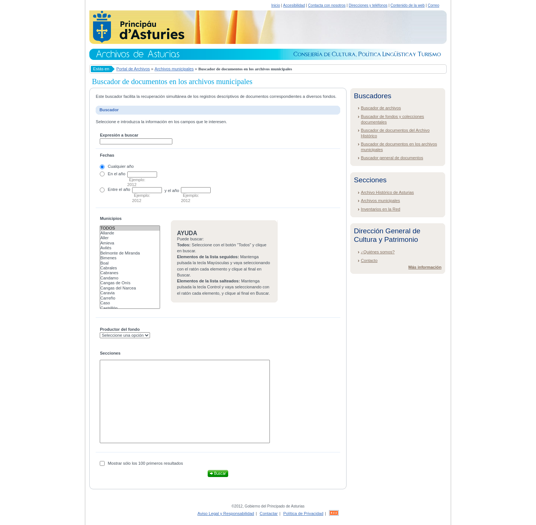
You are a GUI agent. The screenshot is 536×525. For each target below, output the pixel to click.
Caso (130, 303)
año (121, 174)
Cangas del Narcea (130, 288)
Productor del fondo (120, 329)
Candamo (130, 278)
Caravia (130, 293)
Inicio (275, 5)
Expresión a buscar (119, 135)
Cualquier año (121, 166)
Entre (113, 189)
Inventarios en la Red (380, 209)
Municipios (110, 218)
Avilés (130, 248)
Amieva (130, 243)
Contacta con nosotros (327, 5)
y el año (172, 190)
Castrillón (130, 308)
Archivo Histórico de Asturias (387, 192)
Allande (130, 233)
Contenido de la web (407, 5)
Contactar (269, 513)
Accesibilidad (294, 5)
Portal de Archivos (133, 69)
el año (124, 189)
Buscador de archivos (381, 108)
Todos (130, 228)
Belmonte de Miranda (130, 253)
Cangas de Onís (130, 283)
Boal (130, 263)
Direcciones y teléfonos (368, 5)
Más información (424, 267)
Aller (130, 238)
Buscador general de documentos (392, 158)
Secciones (110, 353)
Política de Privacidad (303, 513)
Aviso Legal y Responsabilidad (225, 513)
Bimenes (130, 258)
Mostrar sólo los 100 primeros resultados (145, 463)
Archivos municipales (174, 69)
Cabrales (130, 268)
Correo (433, 5)
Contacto (369, 260)
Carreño (130, 298)
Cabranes (130, 272)
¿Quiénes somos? (378, 252)
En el (113, 174)
